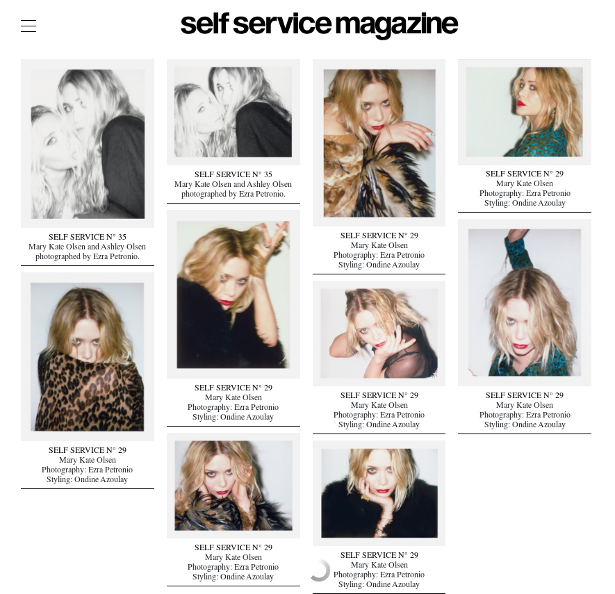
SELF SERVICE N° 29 (379, 237)
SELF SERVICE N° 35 (87, 238)
